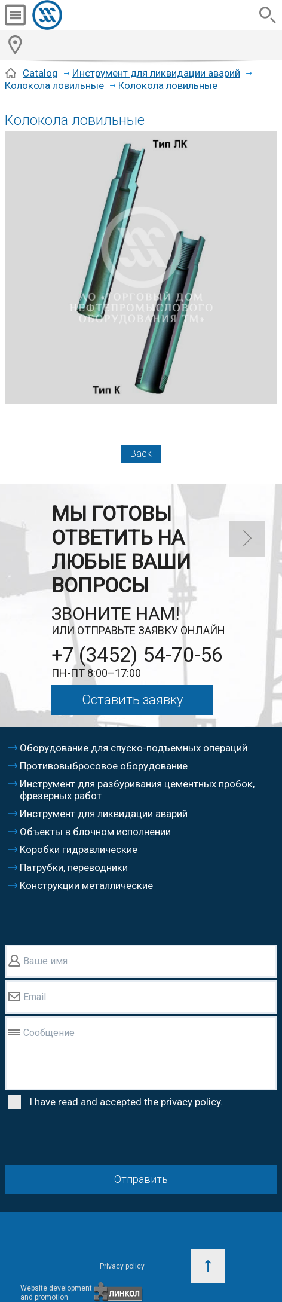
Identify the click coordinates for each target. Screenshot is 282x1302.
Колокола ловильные (54, 85)
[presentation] (96, 1138)
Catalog (40, 73)
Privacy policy (122, 1266)
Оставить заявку (132, 699)
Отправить (141, 1179)
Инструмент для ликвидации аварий (156, 73)
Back (141, 453)
